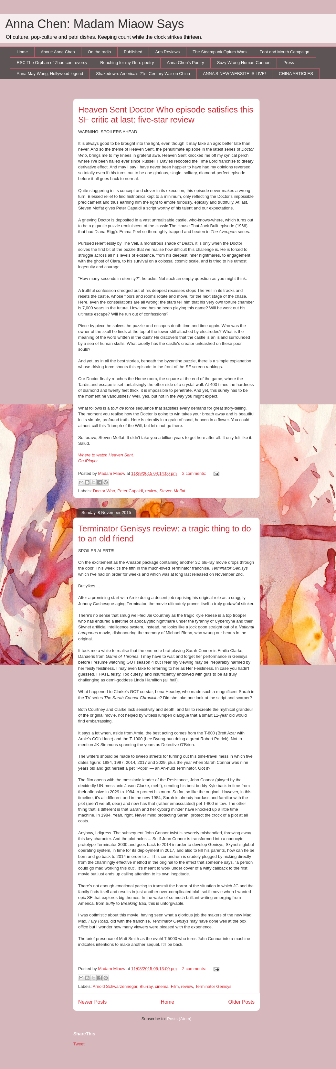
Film (175, 986)
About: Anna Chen (58, 51)
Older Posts (241, 1002)
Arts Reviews (167, 51)
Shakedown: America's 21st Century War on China (143, 73)
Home (22, 51)
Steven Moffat (172, 490)
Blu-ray (146, 986)
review (151, 490)
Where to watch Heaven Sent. (106, 455)
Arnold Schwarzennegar (115, 986)
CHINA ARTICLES (296, 73)
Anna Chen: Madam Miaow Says (94, 24)
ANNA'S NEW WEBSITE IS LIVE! (234, 73)
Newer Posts (92, 1002)
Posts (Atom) (179, 1018)
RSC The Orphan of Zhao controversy (52, 62)
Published (133, 51)
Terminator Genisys (213, 986)
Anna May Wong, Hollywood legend (50, 73)
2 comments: (194, 473)
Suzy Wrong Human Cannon (243, 62)
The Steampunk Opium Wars (220, 51)
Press (288, 62)
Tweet (79, 1044)
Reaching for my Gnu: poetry (127, 62)
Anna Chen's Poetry (185, 62)
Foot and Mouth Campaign (284, 51)
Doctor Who (104, 490)
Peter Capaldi (130, 490)
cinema (162, 986)
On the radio (99, 51)
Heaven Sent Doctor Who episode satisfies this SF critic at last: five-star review (165, 114)
